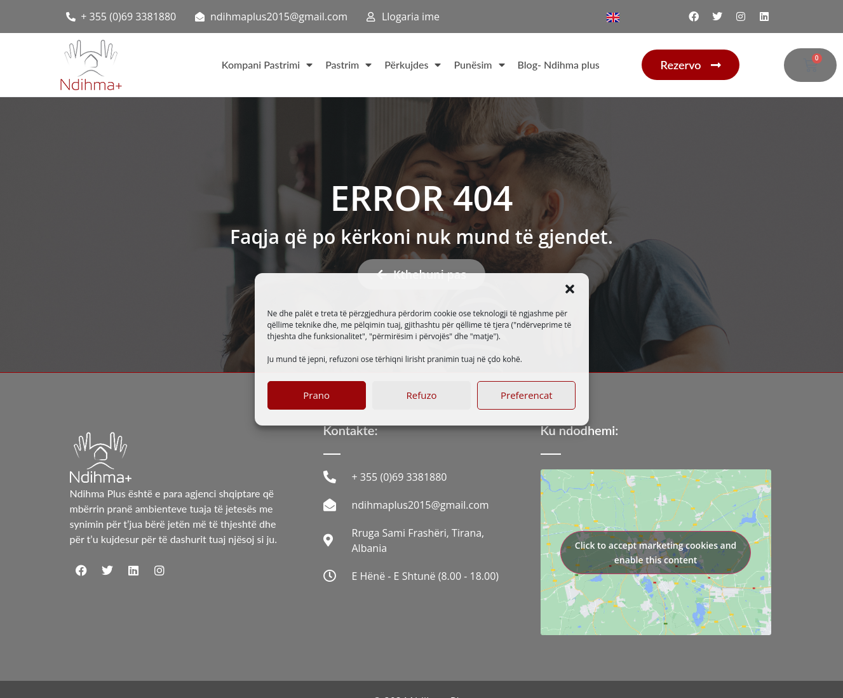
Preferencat (527, 395)
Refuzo (422, 395)
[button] (569, 289)
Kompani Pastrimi (267, 64)
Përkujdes (412, 64)
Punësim (479, 64)
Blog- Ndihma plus (559, 64)
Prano (316, 395)
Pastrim (348, 64)
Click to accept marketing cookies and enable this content (656, 552)
